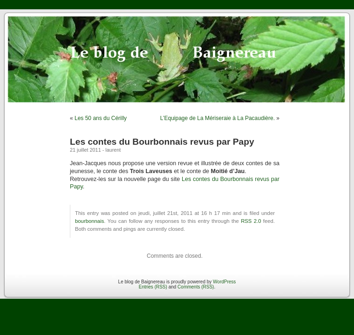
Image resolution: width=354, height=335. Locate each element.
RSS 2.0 (251, 221)
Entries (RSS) (153, 286)
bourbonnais (89, 221)
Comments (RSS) (195, 286)
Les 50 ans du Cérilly (101, 118)
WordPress (224, 281)
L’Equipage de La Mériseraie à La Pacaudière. (217, 118)
